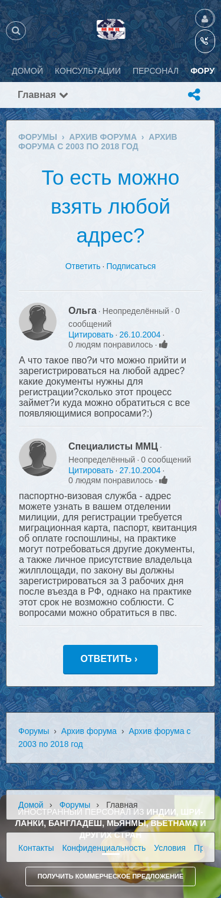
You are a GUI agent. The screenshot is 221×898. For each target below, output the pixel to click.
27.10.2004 (139, 470)
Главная (43, 95)
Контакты (36, 848)
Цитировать (90, 334)
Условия (170, 848)
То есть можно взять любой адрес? (110, 206)
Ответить (83, 266)
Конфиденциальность (104, 848)
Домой (31, 804)
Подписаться (131, 266)
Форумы (34, 731)
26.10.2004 (139, 334)
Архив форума (89, 731)
